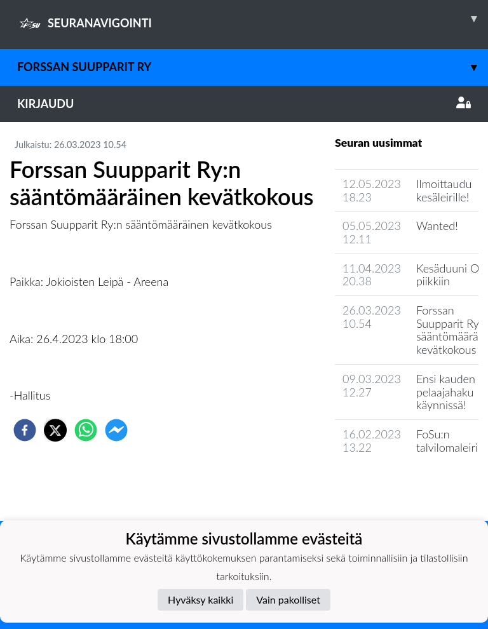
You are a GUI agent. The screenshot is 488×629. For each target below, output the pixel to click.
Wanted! (437, 226)
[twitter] (55, 430)
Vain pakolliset (288, 599)
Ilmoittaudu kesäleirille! (443, 190)
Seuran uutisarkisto (391, 483)
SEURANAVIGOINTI (252, 18)
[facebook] (24, 430)
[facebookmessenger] (116, 430)
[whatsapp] (85, 430)
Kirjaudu (244, 104)
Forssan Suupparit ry (252, 67)
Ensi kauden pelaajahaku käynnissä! (445, 392)
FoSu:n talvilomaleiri (447, 440)
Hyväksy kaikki (200, 599)
